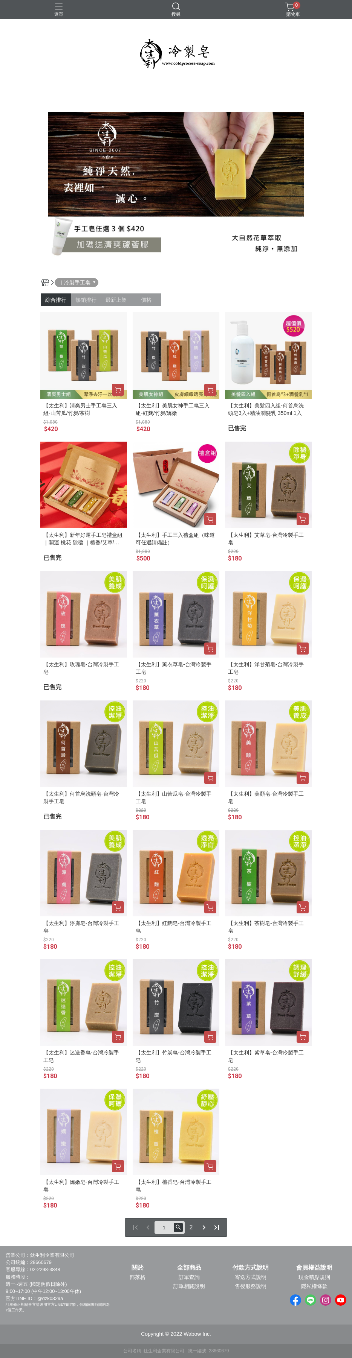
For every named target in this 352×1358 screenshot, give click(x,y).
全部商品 (189, 1268)
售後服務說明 (250, 1286)
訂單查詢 (189, 1277)
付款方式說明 (251, 1268)
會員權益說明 (314, 1268)
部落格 (137, 1277)
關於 (138, 1268)
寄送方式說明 (250, 1277)
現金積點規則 (314, 1277)
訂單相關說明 (189, 1286)
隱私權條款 (314, 1286)
